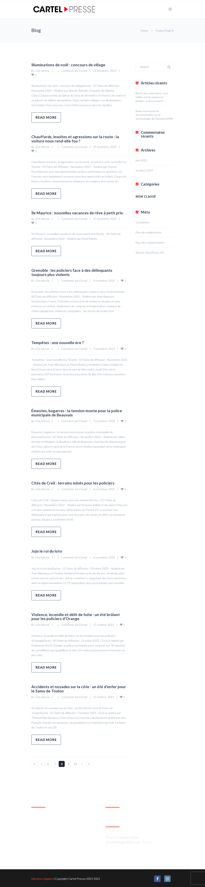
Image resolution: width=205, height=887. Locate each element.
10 (75, 763)
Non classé (146, 196)
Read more (46, 117)
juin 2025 (141, 160)
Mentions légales (42, 877)
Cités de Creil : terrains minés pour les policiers (73, 482)
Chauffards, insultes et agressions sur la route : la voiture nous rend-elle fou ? (76, 138)
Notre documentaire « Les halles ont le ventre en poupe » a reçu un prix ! (152, 97)
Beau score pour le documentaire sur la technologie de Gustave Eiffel (154, 114)
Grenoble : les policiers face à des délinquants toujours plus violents (72, 272)
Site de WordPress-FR (150, 252)
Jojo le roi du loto (47, 550)
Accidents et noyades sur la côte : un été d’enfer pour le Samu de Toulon (75, 687)
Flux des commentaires (150, 242)
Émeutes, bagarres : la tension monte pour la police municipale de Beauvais (77, 412)
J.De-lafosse (42, 70)
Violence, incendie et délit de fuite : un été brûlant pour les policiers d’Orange (76, 615)
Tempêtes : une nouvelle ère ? (57, 342)
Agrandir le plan (41, 853)
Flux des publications (149, 232)
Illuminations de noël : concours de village (69, 64)
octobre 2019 (144, 170)
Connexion (142, 222)
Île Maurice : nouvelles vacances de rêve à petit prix (77, 212)
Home (144, 30)
